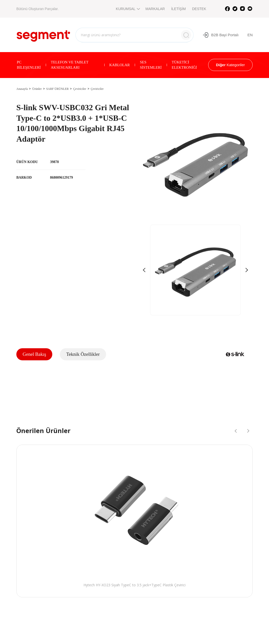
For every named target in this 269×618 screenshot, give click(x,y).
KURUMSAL (127, 9)
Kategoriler (230, 65)
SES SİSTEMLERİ (151, 64)
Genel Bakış (34, 354)
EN (250, 35)
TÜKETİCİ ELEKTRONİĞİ (184, 64)
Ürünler (36, 89)
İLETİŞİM (178, 9)
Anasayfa (22, 89)
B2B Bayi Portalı (221, 35)
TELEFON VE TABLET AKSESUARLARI (69, 64)
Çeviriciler (79, 89)
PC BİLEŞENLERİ (29, 64)
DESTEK (199, 9)
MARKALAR (155, 9)
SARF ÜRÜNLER (57, 89)
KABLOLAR (119, 65)
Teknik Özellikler (83, 354)
